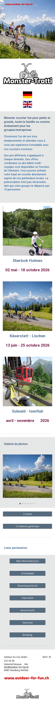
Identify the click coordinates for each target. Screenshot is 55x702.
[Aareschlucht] (27, 610)
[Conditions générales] (27, 526)
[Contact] (27, 514)
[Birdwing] (27, 635)
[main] (27, 157)
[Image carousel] (27, 479)
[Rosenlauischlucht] (27, 586)
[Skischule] (27, 623)
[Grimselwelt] (27, 573)
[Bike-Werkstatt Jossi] (27, 561)
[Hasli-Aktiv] (27, 598)
